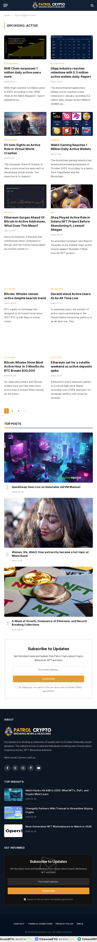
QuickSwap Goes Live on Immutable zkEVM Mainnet (46, 487)
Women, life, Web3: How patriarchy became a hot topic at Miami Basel (50, 553)
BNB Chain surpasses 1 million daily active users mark (22, 72)
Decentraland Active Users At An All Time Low (71, 296)
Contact (19, 924)
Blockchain (11, 63)
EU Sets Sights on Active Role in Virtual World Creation (22, 149)
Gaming (55, 140)
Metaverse (10, 140)
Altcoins (9, 289)
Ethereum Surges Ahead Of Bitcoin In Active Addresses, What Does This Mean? (25, 221)
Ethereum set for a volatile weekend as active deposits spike (71, 366)
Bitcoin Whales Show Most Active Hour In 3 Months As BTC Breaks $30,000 (24, 366)
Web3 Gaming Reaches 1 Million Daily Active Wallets (71, 147)
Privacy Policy (75, 687)
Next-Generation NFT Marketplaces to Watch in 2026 (58, 826)
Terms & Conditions (40, 924)
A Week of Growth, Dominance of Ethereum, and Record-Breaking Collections (50, 622)
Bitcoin (8, 212)
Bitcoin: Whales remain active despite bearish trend (25, 296)
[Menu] (5, 5)
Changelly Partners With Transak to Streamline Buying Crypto (59, 810)
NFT (53, 212)
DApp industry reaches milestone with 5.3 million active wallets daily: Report (71, 72)
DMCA (80, 924)
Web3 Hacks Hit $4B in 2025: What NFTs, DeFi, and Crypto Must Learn (57, 792)
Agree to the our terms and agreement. (48, 899)
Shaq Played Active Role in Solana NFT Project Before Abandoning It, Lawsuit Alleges (70, 223)
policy (58, 899)
